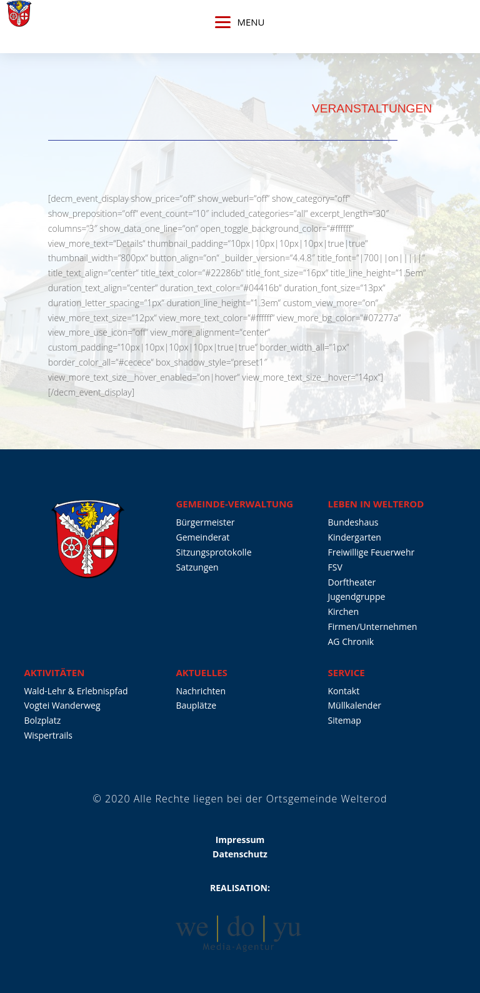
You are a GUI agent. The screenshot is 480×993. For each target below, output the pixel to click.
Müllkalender (355, 705)
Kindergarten (354, 537)
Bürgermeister (205, 522)
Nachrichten (201, 691)
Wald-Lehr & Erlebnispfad (76, 691)
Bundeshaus (353, 522)
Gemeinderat (202, 537)
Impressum (240, 840)
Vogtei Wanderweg (62, 705)
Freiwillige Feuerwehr (371, 552)
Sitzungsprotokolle (213, 552)
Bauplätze (196, 705)
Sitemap (344, 720)
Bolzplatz (42, 720)
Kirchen (343, 611)
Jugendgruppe (357, 596)
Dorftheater (352, 582)
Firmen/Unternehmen (373, 626)
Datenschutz (240, 854)
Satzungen (197, 567)
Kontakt (344, 691)
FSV (335, 567)
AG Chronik (351, 641)
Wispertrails (48, 735)
